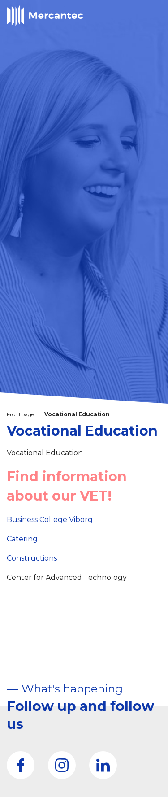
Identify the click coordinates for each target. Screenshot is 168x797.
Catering (22, 539)
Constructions (32, 558)
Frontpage (20, 414)
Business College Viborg (50, 519)
